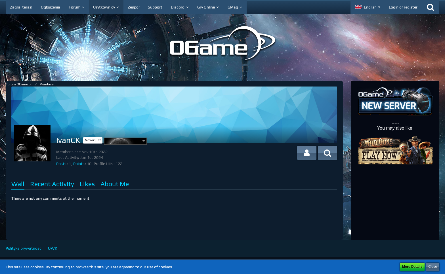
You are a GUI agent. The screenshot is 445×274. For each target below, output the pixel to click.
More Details (412, 267)
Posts (61, 163)
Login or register (403, 7)
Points (79, 163)
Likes (87, 183)
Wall (17, 183)
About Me (114, 183)
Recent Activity (52, 183)
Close (432, 267)
